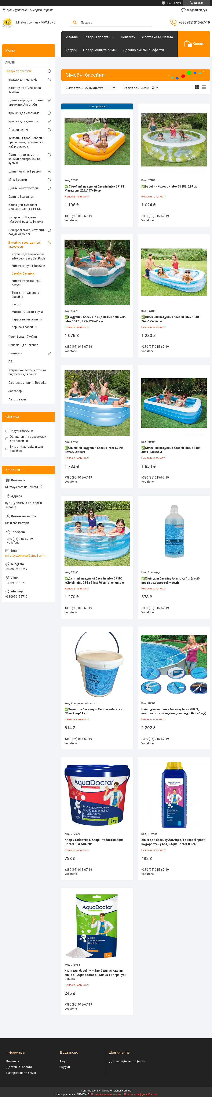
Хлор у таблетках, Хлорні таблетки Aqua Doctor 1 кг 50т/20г (94, 842)
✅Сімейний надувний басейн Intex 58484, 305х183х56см (171, 450)
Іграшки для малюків (22, 79)
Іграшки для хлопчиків (24, 113)
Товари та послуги (18, 71)
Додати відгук (197, 10)
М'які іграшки (17, 179)
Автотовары (17, 399)
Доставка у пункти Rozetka (27, 382)
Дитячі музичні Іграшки (24, 171)
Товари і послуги (97, 37)
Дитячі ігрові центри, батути (26, 283)
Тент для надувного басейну (26, 295)
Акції (62, 1061)
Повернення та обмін (100, 50)
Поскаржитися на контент (106, 1094)
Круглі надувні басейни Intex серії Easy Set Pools (28, 256)
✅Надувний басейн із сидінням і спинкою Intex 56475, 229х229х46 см (95, 319)
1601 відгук (174, 2)
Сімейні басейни (23, 273)
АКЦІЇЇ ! (10, 62)
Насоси (17, 304)
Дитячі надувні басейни (28, 266)
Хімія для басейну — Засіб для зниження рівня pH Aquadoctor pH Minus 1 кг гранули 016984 (95, 975)
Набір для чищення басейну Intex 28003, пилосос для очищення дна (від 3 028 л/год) (173, 711)
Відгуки (71, 50)
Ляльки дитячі (18, 129)
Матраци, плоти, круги (27, 311)
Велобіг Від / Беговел (23, 345)
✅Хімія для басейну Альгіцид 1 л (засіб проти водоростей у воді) (170, 580)
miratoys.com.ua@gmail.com (24, 555)
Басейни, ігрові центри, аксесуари (24, 244)
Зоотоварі (15, 391)
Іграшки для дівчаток (23, 121)
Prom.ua (126, 1090)
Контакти (128, 37)
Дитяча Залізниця (21, 196)
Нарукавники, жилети (27, 319)
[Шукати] (75, 22)
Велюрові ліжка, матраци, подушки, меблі (26, 232)
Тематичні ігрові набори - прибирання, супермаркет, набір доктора (26, 142)
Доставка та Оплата (157, 37)
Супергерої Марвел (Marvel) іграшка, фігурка (25, 219)
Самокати (15, 353)
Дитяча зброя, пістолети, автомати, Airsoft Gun (26, 102)
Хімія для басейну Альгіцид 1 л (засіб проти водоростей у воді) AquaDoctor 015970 (173, 842)
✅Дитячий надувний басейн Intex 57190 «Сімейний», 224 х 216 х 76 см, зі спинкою (94, 580)
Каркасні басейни (24, 327)
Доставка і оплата (19, 1067)
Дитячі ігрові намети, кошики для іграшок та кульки (24, 159)
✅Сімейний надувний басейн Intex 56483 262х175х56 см (170, 319)
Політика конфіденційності (140, 1094)
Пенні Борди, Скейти (22, 336)
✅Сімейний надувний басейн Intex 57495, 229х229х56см (94, 450)
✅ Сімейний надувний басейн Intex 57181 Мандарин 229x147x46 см (94, 188)
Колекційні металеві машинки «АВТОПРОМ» (24, 207)
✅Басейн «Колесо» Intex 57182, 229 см (169, 186)
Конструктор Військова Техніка (24, 90)
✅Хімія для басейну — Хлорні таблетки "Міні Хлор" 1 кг (93, 711)
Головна (71, 37)
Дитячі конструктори (23, 188)
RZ (10, 361)
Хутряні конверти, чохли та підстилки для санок (27, 372)
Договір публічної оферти (143, 50)
